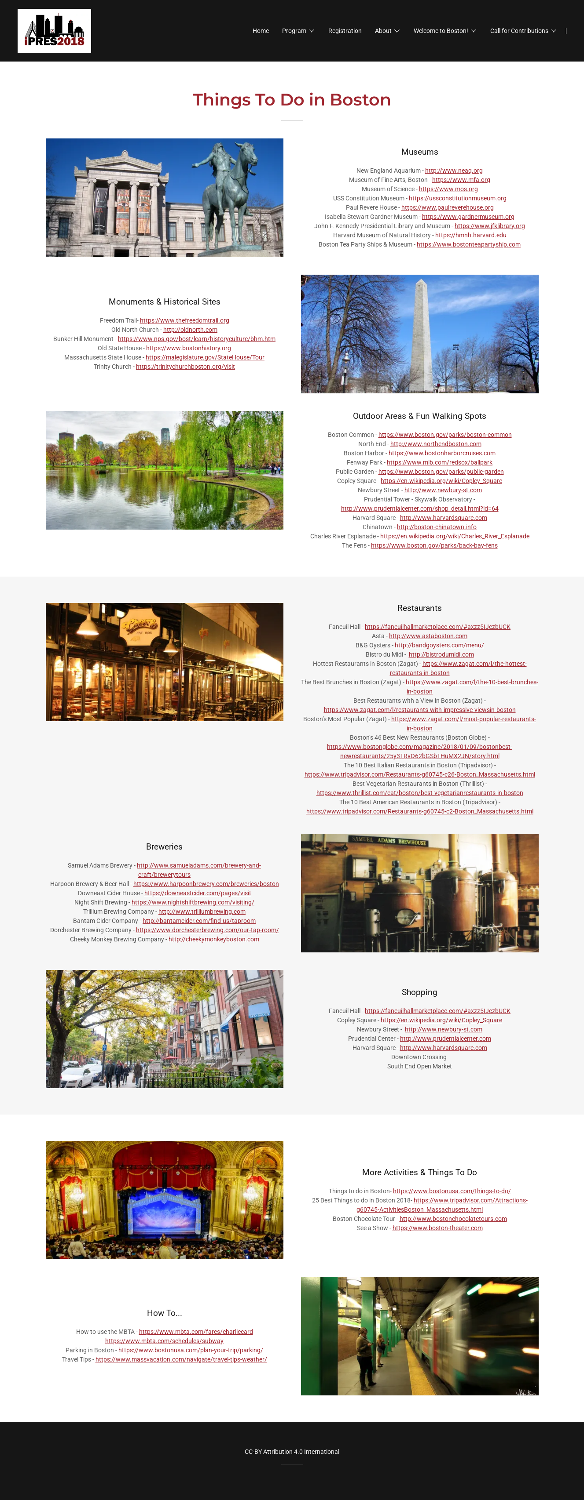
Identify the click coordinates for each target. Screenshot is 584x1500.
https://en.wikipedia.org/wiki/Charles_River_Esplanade (454, 536)
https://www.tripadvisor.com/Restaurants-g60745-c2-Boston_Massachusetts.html (419, 811)
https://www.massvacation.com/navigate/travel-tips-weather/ (181, 1359)
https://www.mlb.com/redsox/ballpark (439, 462)
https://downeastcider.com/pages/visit (197, 893)
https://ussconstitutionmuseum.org (458, 198)
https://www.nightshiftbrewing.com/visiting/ (193, 902)
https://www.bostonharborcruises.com (442, 453)
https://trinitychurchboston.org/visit (185, 366)
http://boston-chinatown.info (437, 526)
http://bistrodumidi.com (441, 654)
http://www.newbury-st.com (443, 490)
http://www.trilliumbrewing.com (202, 911)
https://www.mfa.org (461, 179)
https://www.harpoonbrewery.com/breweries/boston (206, 883)
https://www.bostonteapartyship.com (469, 244)
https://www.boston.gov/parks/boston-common (445, 434)
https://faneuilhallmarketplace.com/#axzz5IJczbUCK (438, 626)
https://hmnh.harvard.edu (471, 235)
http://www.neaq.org (454, 170)
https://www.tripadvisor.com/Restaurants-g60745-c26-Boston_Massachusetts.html (420, 774)
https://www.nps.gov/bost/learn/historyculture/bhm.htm (196, 338)
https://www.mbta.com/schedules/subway (164, 1340)
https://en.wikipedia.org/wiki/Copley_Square (441, 480)
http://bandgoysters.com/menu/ (439, 645)
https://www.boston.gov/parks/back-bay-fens (434, 545)
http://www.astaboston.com (428, 635)
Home (261, 30)
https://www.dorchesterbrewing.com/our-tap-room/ (207, 929)
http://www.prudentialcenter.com (445, 1038)
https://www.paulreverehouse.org (447, 207)
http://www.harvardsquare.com (443, 517)
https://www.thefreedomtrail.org (184, 320)
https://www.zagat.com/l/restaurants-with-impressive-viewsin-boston (420, 709)
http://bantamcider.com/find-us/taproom (199, 920)
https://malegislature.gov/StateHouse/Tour (205, 357)
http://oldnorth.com (190, 329)
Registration (345, 30)
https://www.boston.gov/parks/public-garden (441, 471)
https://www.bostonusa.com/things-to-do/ (452, 1191)
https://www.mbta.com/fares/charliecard (196, 1331)
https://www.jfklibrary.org (490, 225)
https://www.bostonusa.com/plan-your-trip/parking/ (190, 1350)
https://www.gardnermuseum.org (468, 216)
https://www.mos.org (448, 188)
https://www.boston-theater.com (438, 1227)
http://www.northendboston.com (435, 443)
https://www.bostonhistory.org (188, 348)
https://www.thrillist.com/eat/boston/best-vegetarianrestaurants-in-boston (419, 792)
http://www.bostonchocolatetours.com (453, 1218)
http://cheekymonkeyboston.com (214, 939)
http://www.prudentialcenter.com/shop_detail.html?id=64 (420, 508)
